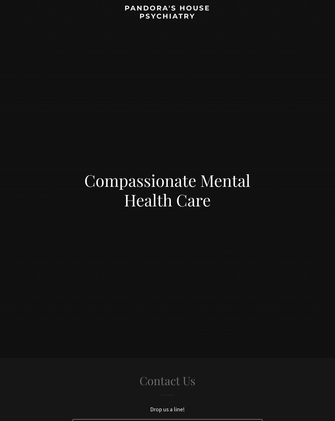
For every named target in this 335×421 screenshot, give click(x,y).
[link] (167, 17)
